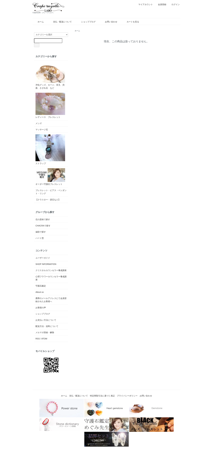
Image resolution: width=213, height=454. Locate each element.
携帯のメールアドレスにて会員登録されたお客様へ (51, 300)
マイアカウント (144, 4)
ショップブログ (86, 22)
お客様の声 (41, 307)
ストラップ (50, 149)
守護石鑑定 (41, 286)
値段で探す (41, 232)
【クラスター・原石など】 (48, 199)
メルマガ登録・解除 (45, 332)
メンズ (39, 123)
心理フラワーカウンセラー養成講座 (51, 278)
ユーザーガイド (43, 258)
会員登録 (160, 4)
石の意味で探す (43, 219)
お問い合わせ (109, 22)
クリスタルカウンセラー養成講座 (51, 270)
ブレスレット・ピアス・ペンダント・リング (51, 192)
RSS (38, 338)
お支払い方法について (46, 320)
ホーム (38, 22)
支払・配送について (60, 22)
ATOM (44, 338)
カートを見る (130, 22)
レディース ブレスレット (50, 105)
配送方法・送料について (47, 326)
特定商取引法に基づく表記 (102, 396)
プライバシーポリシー (127, 396)
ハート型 (40, 238)
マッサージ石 (42, 129)
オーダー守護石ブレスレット (50, 176)
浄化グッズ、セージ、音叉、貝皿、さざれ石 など (50, 75)
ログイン (174, 4)
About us (40, 292)
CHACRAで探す (43, 225)
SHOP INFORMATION (46, 264)
